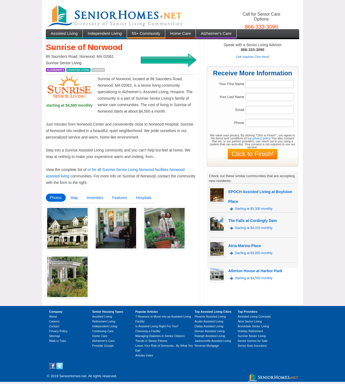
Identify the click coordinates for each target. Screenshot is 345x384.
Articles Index (144, 355)
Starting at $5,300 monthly (253, 209)
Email (239, 110)
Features (119, 198)
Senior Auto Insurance (252, 345)
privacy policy (261, 138)
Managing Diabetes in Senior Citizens (160, 336)
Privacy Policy (58, 331)
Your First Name (231, 84)
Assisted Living (64, 33)
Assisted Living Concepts (254, 316)
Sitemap (54, 336)
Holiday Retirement (250, 331)
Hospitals (144, 198)
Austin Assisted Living (209, 321)
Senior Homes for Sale (253, 340)
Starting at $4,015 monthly (253, 228)
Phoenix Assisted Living (210, 316)
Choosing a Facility (147, 331)
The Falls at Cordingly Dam (252, 220)
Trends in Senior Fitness (151, 340)
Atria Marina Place (244, 246)
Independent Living (105, 33)
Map (74, 198)
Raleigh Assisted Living (210, 336)
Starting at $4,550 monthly (253, 278)
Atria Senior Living (250, 321)
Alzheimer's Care (216, 33)
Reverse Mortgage (207, 345)
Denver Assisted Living (210, 331)
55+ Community (146, 33)
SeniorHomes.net (72, 376)
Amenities (95, 198)
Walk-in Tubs (57, 340)
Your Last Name (231, 97)
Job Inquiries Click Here (252, 56)
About (53, 316)
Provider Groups (103, 345)
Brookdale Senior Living (253, 326)
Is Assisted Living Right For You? (156, 326)
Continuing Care (103, 331)
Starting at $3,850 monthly (253, 253)
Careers (54, 321)
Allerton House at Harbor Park (255, 271)
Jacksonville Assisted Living (213, 340)
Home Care (180, 33)
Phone (239, 123)
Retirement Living (103, 321)
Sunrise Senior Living (252, 336)
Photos (56, 198)
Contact (54, 326)
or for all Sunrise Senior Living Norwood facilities (128, 169)
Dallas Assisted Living (209, 326)
